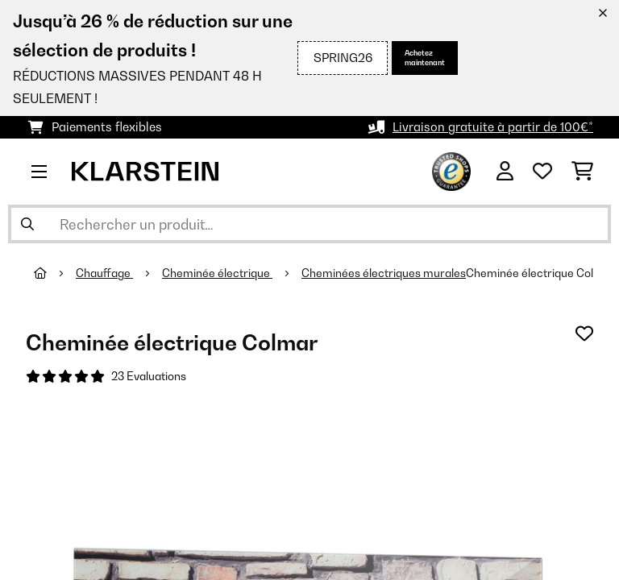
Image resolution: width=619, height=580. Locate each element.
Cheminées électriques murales (383, 273)
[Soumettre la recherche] (27, 224)
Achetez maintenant (425, 57)
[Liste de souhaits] (542, 171)
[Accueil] (55, 273)
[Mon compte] (504, 171)
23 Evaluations (148, 376)
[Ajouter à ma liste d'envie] (584, 333)
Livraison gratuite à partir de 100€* (493, 127)
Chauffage (104, 273)
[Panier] (582, 171)
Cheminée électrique (217, 273)
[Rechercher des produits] (309, 224)
